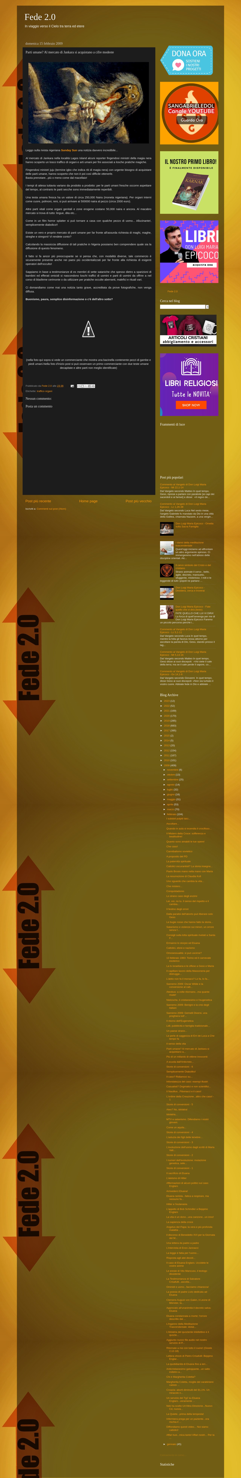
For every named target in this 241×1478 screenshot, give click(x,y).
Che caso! (172, 846)
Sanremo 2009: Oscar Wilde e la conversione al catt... (184, 985)
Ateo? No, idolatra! (177, 1109)
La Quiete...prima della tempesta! (185, 1414)
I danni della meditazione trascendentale (189, 544)
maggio (171, 799)
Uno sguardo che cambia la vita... (185, 881)
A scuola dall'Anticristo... (180, 1061)
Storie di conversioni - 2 (179, 1155)
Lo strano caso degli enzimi (181, 896)
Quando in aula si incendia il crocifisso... (189, 828)
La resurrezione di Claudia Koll (183, 876)
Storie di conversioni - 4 (179, 1132)
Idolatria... (172, 1114)
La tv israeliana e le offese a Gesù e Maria (190, 966)
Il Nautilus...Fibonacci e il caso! (183, 1091)
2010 (167, 760)
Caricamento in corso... (173, 1455)
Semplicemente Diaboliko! (181, 1071)
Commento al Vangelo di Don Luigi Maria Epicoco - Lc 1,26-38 (183, 505)
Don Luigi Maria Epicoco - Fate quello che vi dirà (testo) (192, 608)
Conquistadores (175, 891)
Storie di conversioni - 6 (179, 1066)
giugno (171, 794)
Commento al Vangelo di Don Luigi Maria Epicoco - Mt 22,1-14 (183, 486)
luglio (170, 789)
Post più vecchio (139, 501)
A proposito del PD (177, 856)
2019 (167, 720)
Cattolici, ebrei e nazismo (180, 947)
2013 (167, 745)
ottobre (171, 774)
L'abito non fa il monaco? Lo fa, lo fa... (187, 978)
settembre (173, 779)
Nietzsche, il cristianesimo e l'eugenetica (189, 1000)
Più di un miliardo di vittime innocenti (186, 1056)
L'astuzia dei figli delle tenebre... (184, 1137)
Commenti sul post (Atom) (51, 508)
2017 (167, 730)
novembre (173, 769)
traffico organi (44, 391)
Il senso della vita (176, 1043)
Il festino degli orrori (177, 909)
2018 (167, 725)
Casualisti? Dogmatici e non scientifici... (188, 1086)
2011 (167, 755)
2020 (167, 715)
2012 (167, 750)
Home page (88, 501)
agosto (171, 784)
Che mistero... (174, 886)
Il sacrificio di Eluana (178, 1173)
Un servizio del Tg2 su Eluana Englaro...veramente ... (183, 1399)
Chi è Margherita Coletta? (180, 1376)
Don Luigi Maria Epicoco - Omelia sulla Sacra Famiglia (194, 525)
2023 (167, 700)
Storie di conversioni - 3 (179, 1142)
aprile (170, 804)
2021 (167, 710)
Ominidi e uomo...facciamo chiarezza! (187, 1286)
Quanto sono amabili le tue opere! (185, 841)
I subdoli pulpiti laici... (178, 818)
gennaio (172, 1444)
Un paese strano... (176, 1030)
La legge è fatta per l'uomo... (182, 1253)
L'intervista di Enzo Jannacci (182, 1247)
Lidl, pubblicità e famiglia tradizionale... (188, 1025)
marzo (171, 809)
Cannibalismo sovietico (179, 851)
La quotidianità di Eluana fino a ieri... (186, 1364)
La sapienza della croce (179, 1222)
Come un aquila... (176, 1127)
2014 (167, 740)
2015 (167, 735)
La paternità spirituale (178, 861)
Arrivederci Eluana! (177, 1191)
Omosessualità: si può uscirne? (184, 953)
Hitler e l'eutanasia (176, 1204)
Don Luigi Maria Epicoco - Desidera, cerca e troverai (190, 589)
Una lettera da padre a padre (182, 1243)
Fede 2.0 (40, 17)
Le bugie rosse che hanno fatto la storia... (189, 922)
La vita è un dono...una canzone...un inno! (190, 1217)
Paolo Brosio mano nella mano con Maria (189, 871)
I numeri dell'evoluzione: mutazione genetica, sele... (186, 1162)
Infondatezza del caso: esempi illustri (187, 1081)
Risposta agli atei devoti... (180, 1257)
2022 (167, 705)
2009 (167, 765)
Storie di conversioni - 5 (179, 1104)
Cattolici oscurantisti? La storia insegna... (189, 866)
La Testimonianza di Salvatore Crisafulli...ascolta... (183, 1280)
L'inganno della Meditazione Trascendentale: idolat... (182, 1325)
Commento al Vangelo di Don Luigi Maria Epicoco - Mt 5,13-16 (183, 653)
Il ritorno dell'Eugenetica (180, 1020)
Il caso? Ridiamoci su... (179, 1076)
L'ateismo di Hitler (176, 1178)
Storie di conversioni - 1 (179, 1168)
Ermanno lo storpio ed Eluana (183, 943)
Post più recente (38, 501)
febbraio (172, 814)
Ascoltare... (172, 823)
